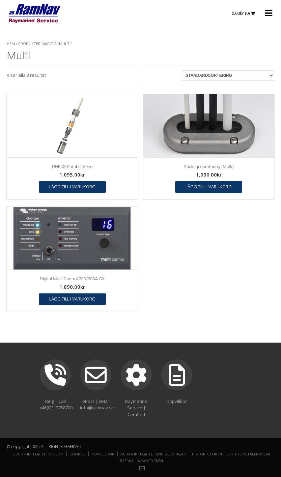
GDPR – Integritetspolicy (37, 453)
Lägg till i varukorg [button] (72, 187)
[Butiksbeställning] (228, 75)
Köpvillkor (102, 453)
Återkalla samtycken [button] (141, 460)
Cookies (77, 453)
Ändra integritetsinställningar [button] (153, 453)
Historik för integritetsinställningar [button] (231, 453)
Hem (11, 43)
